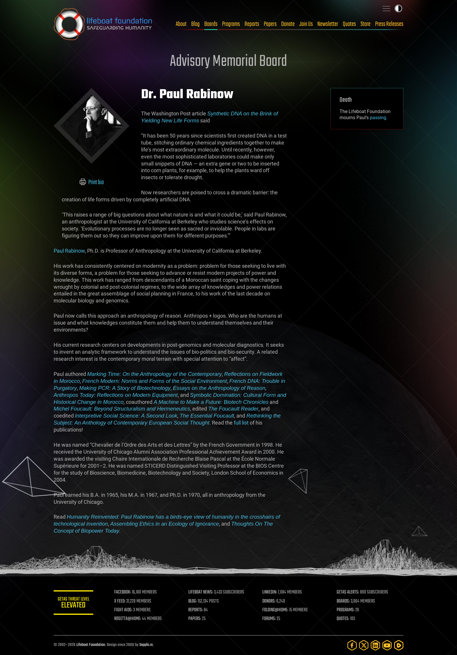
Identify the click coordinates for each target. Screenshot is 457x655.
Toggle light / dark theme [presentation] (398, 8)
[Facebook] (352, 645)
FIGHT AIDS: (124, 610)
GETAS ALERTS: (348, 592)
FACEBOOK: (123, 592)
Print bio (92, 182)
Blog (195, 24)
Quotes (349, 24)
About (181, 24)
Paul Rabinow (69, 251)
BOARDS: (343, 601)
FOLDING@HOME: (276, 610)
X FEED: (120, 601)
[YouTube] (387, 645)
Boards (210, 24)
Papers (270, 24)
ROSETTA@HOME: (128, 619)
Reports (252, 24)
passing (378, 117)
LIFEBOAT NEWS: (201, 592)
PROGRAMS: (346, 610)
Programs (231, 24)
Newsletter (327, 24)
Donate (288, 24)
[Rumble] (398, 645)
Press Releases (389, 24)
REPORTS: (196, 610)
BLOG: (193, 601)
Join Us (306, 24)
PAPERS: (195, 619)
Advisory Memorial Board (228, 61)
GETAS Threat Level (74, 604)
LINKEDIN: (270, 592)
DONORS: (269, 601)
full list (241, 423)
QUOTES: (343, 619)
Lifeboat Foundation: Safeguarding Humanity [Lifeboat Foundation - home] (103, 24)
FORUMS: (270, 619)
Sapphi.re (146, 645)
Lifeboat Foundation (90, 645)
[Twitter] (363, 645)
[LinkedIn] (375, 645)
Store (365, 24)
